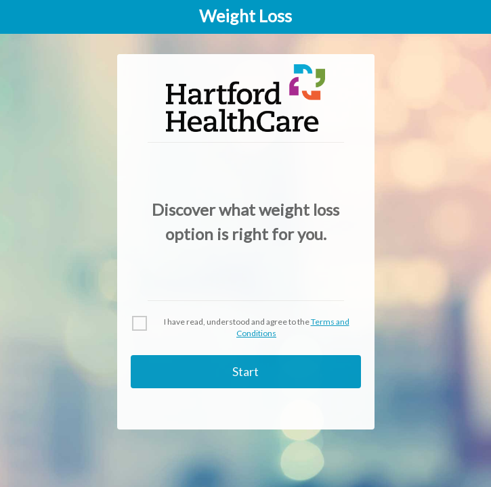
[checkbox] (246, 328)
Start (245, 371)
